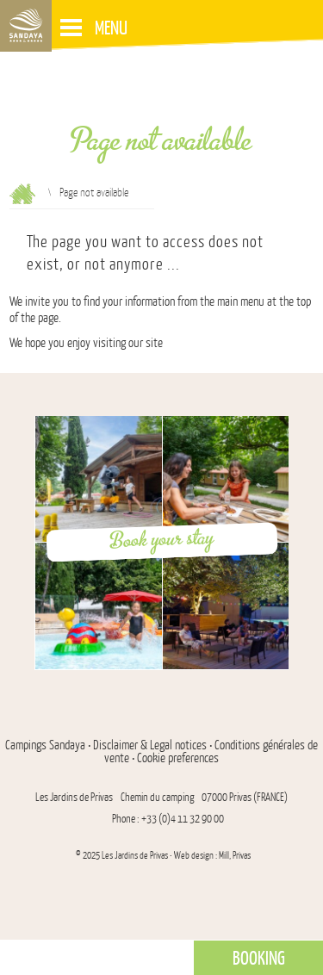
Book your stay (162, 539)
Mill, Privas (235, 855)
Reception (22, 193)
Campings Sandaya (45, 745)
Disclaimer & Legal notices (150, 745)
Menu (93, 27)
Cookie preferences (178, 758)
